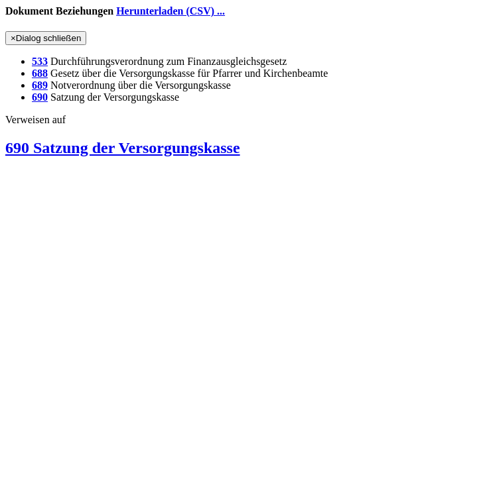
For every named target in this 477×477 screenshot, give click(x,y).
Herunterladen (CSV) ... (170, 11)
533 (40, 61)
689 (40, 85)
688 (40, 73)
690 (40, 97)
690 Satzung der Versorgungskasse (122, 147)
